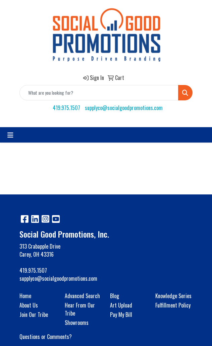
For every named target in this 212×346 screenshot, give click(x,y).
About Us (28, 305)
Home (25, 296)
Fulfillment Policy (173, 305)
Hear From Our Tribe (80, 309)
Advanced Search (82, 296)
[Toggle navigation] (10, 135)
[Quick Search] (98, 92)
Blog (114, 296)
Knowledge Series (173, 296)
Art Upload (121, 305)
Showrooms (77, 323)
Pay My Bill (121, 315)
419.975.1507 (66, 108)
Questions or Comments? (45, 337)
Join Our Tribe (33, 315)
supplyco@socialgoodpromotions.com (124, 108)
